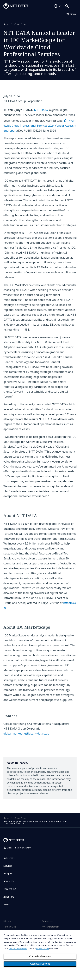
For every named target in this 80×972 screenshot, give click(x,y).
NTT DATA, (41, 110)
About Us (8, 881)
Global (19, 847)
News (6, 904)
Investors (8, 896)
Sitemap (7, 921)
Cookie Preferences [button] (18, 949)
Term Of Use (9, 926)
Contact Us (47, 921)
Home (6, 24)
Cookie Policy (42, 949)
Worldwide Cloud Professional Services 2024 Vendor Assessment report (39, 125)
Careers (7, 889)
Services (8, 865)
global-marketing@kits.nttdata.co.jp (26, 733)
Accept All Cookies (40, 963)
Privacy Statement (50, 926)
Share (71, 13)
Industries (9, 858)
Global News (20, 24)
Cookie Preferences (40, 956)
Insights (7, 873)
